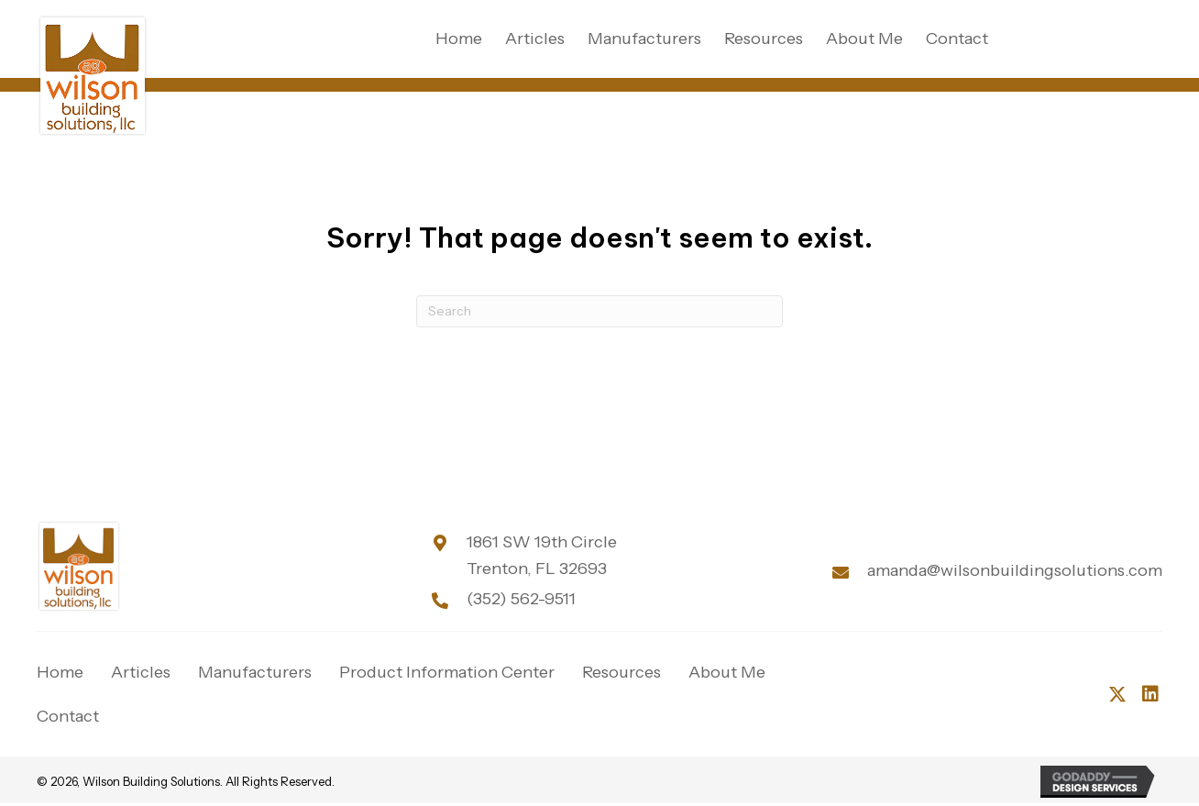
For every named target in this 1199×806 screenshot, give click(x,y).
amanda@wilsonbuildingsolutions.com (1014, 570)
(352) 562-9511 (521, 599)
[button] (1117, 694)
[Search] (599, 311)
